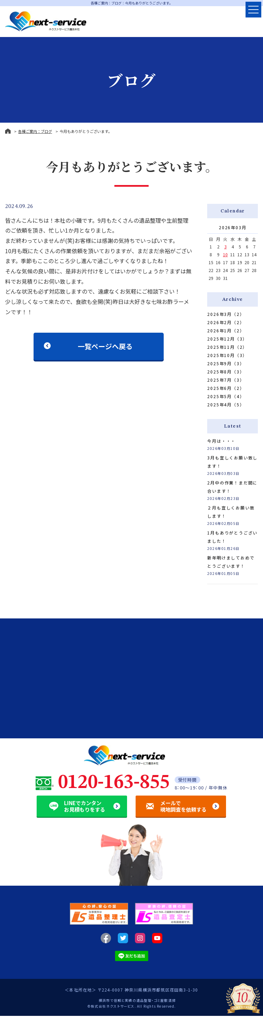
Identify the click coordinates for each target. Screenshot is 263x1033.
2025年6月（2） (225, 388)
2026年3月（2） (225, 314)
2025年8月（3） (225, 371)
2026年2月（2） (225, 322)
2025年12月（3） (227, 339)
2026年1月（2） (225, 330)
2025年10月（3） (227, 355)
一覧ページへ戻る (105, 346)
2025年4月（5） (225, 404)
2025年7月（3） (225, 380)
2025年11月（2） (227, 347)
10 (225, 254)
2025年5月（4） (225, 396)
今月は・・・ (221, 441)
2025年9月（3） (225, 363)
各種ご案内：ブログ (35, 131)
